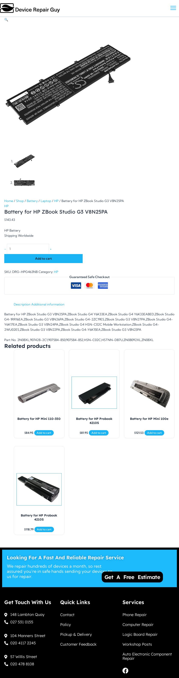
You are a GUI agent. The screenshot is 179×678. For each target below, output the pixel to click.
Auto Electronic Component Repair (147, 656)
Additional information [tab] (47, 304)
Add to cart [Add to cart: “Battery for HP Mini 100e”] (154, 432)
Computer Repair (138, 624)
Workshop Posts (137, 644)
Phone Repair (134, 614)
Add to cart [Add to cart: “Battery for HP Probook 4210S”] (98, 432)
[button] (6, 20)
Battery (32, 201)
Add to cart (43, 258)
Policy (65, 624)
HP (56, 201)
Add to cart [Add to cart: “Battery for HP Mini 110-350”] (44, 432)
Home (8, 201)
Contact (67, 614)
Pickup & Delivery (76, 634)
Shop (20, 201)
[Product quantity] (28, 249)
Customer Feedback (78, 644)
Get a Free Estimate (132, 577)
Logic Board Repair (140, 634)
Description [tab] (22, 304)
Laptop (46, 201)
